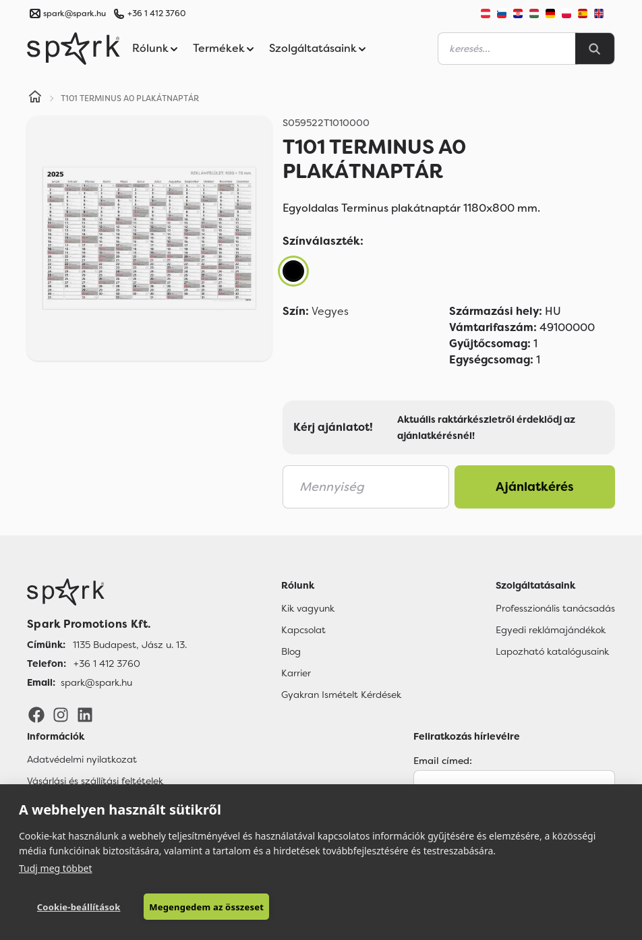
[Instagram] (60, 714)
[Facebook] (36, 714)
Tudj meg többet (55, 868)
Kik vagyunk (307, 608)
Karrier (296, 673)
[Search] (595, 48)
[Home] (35, 98)
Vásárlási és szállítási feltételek (95, 781)
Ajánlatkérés (535, 487)
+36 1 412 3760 (156, 13)
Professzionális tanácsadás (555, 608)
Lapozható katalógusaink (552, 651)
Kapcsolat (303, 630)
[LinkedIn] (85, 714)
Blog (291, 651)
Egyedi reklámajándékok (551, 630)
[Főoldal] (107, 592)
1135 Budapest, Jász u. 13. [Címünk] (130, 645)
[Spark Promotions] (73, 48)
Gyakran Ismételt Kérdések (341, 694)
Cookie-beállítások (79, 907)
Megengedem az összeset (206, 907)
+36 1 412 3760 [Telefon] (107, 663)
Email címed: (442, 761)
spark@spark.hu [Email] (96, 682)
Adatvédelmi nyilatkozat (82, 759)
